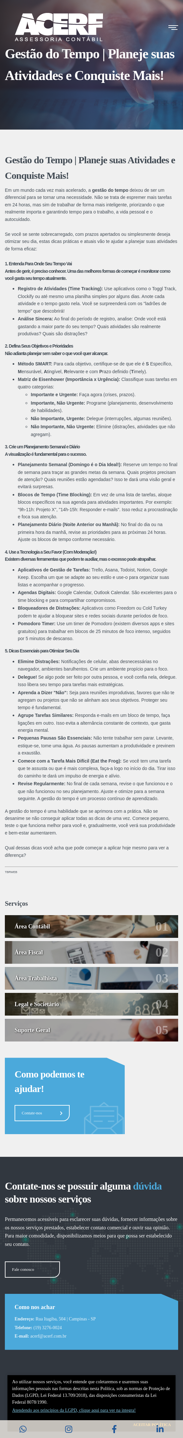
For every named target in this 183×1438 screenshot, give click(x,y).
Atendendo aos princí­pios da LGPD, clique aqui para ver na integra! (74, 1410)
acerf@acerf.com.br (48, 1336)
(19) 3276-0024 (47, 1327)
